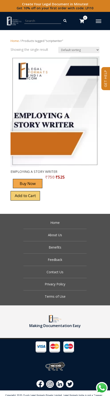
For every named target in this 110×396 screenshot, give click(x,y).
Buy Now (28, 183)
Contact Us (55, 272)
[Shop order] (78, 50)
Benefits (55, 247)
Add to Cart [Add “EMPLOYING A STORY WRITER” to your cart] (25, 195)
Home (15, 41)
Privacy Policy (55, 284)
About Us (55, 235)
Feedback (55, 259)
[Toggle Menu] (98, 21)
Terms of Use (55, 296)
